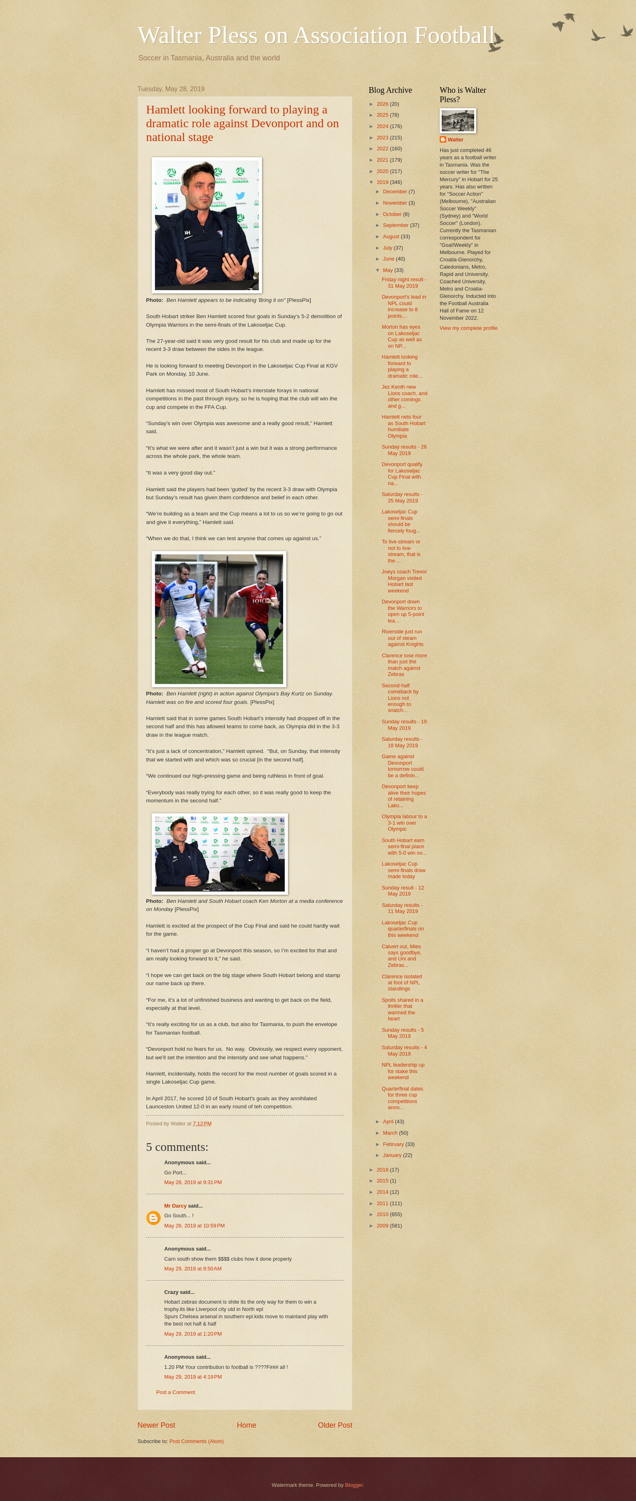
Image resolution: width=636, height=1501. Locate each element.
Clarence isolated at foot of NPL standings (402, 982)
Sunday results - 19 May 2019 (404, 724)
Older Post (335, 1425)
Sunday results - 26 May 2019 (404, 450)
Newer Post (156, 1425)
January (393, 1155)
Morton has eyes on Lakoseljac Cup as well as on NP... (402, 336)
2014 (383, 1192)
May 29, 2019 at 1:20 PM (193, 1334)
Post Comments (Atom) (197, 1441)
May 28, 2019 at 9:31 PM (193, 1182)
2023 (383, 138)
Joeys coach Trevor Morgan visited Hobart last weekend (404, 581)
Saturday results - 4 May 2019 (404, 1050)
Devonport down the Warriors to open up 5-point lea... (403, 611)
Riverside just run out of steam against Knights (402, 638)
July (388, 248)
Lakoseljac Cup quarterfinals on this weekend (403, 928)
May (388, 270)
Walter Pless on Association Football (316, 34)
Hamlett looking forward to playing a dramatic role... (402, 366)
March (391, 1133)
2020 (383, 171)
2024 (383, 126)
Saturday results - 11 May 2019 (402, 908)
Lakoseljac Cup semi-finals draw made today (403, 870)
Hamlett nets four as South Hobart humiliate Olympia (403, 426)
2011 (383, 1203)
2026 (383, 104)
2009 (383, 1226)
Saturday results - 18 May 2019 (402, 742)
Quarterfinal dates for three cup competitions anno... (402, 1098)
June (389, 259)
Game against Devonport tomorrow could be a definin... (402, 765)
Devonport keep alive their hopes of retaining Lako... (404, 795)
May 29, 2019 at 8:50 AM (192, 1269)
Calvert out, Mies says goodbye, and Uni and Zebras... (401, 955)
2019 (383, 182)
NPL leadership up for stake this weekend (403, 1071)
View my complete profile (469, 328)
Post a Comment (175, 1392)
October (393, 214)
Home (246, 1425)
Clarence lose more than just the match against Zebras (404, 664)
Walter (456, 140)
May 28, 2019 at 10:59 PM (194, 1226)
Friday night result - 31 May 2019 (404, 282)
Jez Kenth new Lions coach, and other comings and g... (404, 396)
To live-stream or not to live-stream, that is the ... (401, 551)
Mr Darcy (175, 1206)
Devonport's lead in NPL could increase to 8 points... (404, 306)
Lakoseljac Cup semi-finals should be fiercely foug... (401, 521)
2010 (383, 1214)
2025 (383, 115)
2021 (383, 160)
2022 (383, 148)
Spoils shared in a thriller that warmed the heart (402, 1009)
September (396, 225)
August (392, 236)
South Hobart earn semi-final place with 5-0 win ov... (404, 846)
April (389, 1121)
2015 (383, 1181)
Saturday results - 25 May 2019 (402, 497)
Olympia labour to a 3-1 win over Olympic (404, 822)
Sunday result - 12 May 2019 (403, 891)
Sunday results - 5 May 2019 (403, 1033)
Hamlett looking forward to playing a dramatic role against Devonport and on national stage (242, 123)
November (395, 203)
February (394, 1144)
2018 (383, 1170)
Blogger (354, 1485)
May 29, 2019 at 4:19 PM (193, 1377)
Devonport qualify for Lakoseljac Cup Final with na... (402, 473)
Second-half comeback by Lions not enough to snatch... (400, 698)
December (395, 191)
